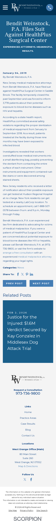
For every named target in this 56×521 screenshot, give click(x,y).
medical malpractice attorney (35, 256)
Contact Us (28, 435)
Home (28, 412)
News (20, 267)
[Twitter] (24, 479)
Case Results (28, 423)
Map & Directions (28, 466)
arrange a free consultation (18, 252)
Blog (28, 429)
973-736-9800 (28, 393)
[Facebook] (31, 479)
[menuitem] (13, 510)
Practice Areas (28, 418)
